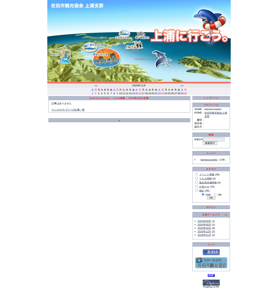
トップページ (211, 98)
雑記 (201, 190)
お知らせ (204, 186)
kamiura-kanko (209, 159)
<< (95, 85)
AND (208, 194)
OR (220, 194)
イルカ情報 (205, 178)
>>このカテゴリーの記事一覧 (68, 109)
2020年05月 (204, 224)
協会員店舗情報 (208, 182)
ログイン (211, 207)
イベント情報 (206, 174)
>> (182, 85)
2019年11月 (204, 235)
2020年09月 (204, 221)
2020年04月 (204, 228)
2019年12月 (204, 231)
